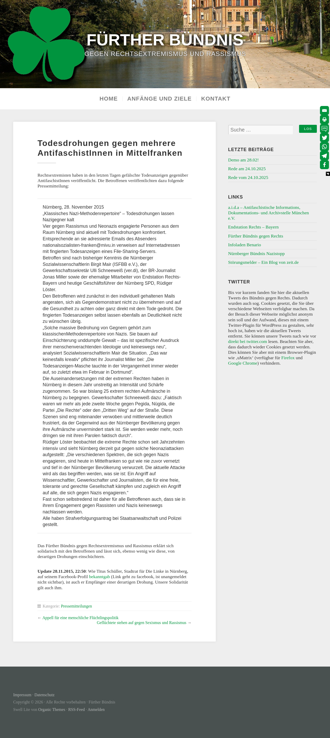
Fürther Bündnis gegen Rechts (255, 236)
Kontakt (215, 98)
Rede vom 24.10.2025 (248, 177)
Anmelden (96, 709)
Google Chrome (242, 363)
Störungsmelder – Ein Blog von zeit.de (263, 262)
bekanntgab (99, 576)
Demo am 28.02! (243, 159)
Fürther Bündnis (165, 39)
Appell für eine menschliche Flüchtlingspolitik (80, 618)
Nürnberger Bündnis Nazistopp (256, 253)
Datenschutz (44, 695)
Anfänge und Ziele (159, 98)
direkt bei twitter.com (247, 341)
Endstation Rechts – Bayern (253, 226)
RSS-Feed (76, 709)
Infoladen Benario (244, 244)
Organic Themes (51, 709)
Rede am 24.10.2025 (247, 168)
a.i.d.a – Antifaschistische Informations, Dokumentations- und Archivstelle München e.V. (268, 213)
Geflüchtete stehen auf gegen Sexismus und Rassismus (141, 622)
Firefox (288, 357)
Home (109, 98)
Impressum (22, 695)
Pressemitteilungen (76, 606)
